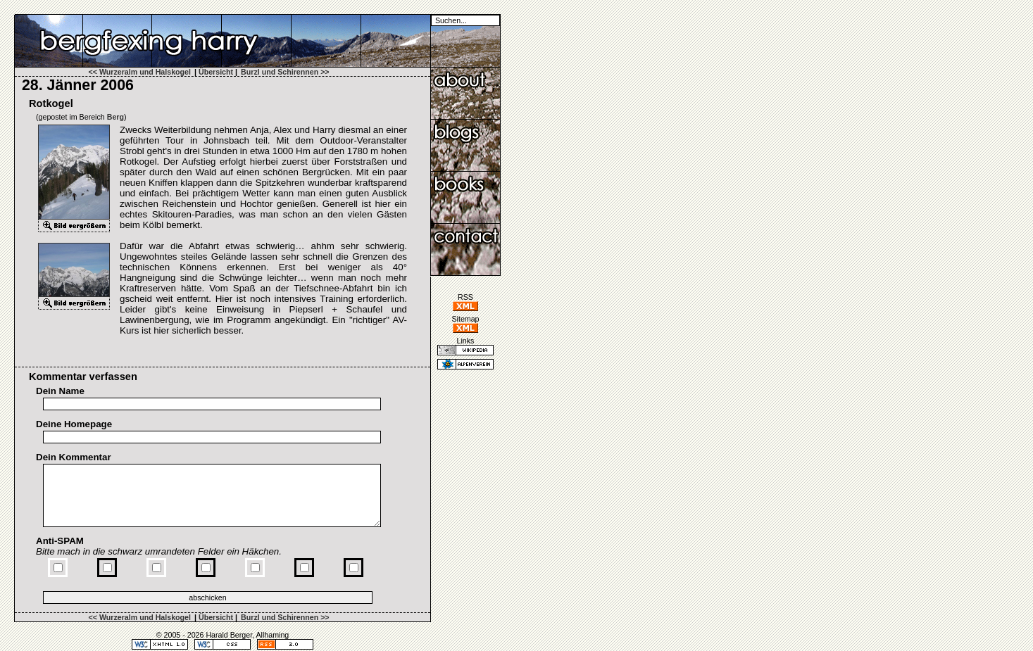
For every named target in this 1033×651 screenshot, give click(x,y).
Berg (115, 117)
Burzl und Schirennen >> (285, 72)
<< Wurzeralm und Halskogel (140, 72)
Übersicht (216, 72)
